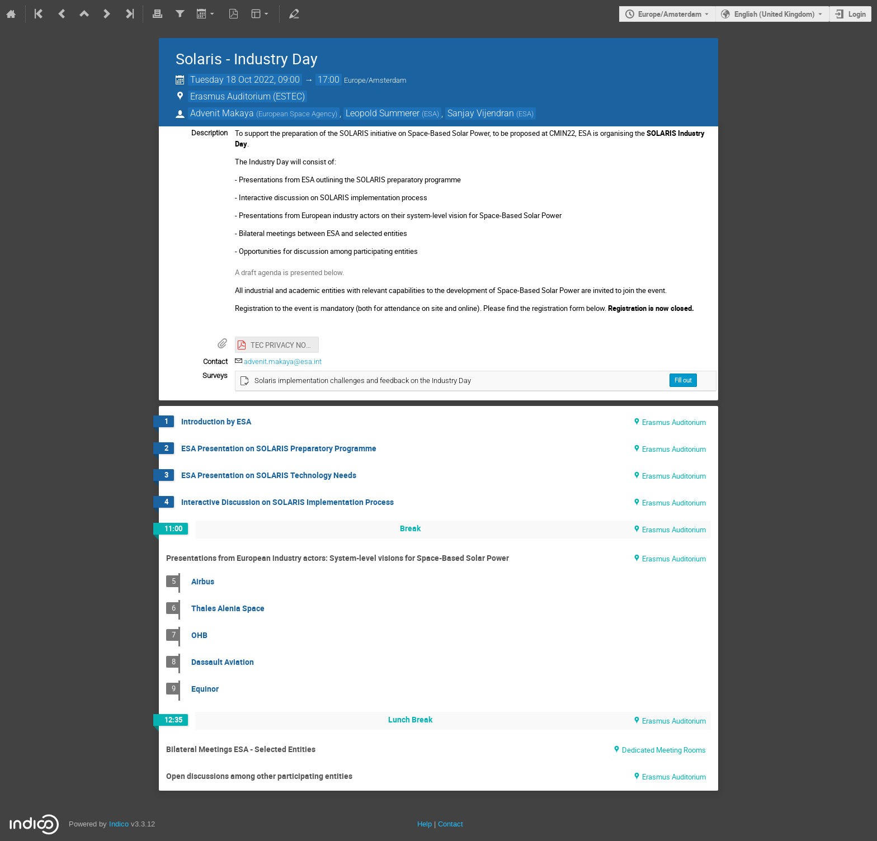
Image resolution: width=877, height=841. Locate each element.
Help (424, 824)
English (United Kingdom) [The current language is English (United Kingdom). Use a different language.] (774, 14)
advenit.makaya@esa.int (283, 361)
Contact (450, 824)
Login (857, 14)
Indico (119, 824)
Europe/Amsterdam (669, 14)
